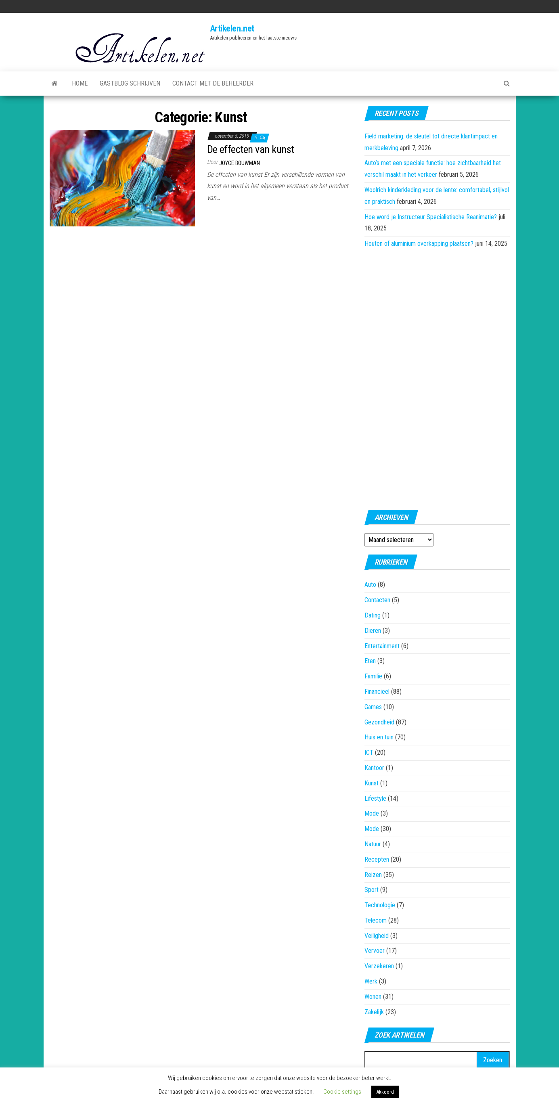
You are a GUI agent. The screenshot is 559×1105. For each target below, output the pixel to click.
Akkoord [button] (385, 1092)
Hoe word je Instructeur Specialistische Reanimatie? (430, 217)
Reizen (373, 875)
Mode (371, 813)
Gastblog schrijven (130, 83)
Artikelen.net (232, 28)
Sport (371, 890)
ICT (368, 752)
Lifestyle (375, 798)
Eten (370, 661)
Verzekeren (379, 966)
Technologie (379, 905)
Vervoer (374, 950)
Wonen (372, 996)
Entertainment (382, 646)
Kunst (371, 783)
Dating (372, 615)
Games (373, 707)
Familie (373, 676)
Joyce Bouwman (239, 163)
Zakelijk (374, 1012)
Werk (370, 981)
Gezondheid (379, 722)
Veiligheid (376, 936)
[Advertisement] (437, 376)
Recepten (376, 859)
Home (80, 83)
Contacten (377, 600)
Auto (370, 584)
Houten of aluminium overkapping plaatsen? (418, 243)
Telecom (375, 920)
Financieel (376, 691)
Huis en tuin (379, 737)
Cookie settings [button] (342, 1091)
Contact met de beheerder (212, 83)
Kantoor (374, 768)
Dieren (372, 630)
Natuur (372, 844)
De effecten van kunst (250, 149)
